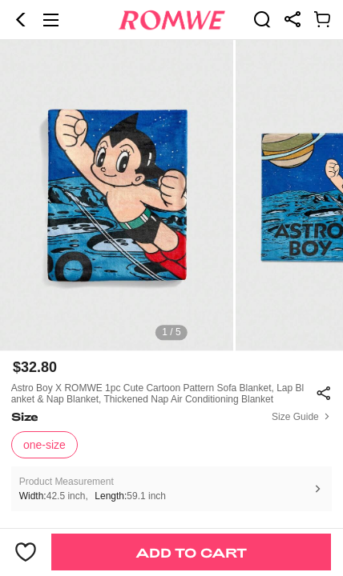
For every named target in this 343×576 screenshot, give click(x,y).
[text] (171, 195)
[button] (20, 20)
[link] (262, 19)
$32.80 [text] (35, 367)
